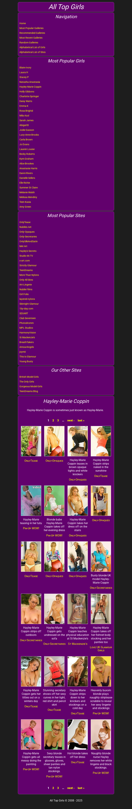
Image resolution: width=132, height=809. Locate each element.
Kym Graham (26, 158)
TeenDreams (26, 270)
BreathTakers (26, 342)
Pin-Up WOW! (31, 528)
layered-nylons (27, 299)
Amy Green (25, 206)
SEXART (23, 313)
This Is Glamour (27, 356)
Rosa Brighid (26, 110)
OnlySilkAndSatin (28, 241)
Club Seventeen (27, 318)
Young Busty (26, 361)
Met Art (23, 246)
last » (81, 420)
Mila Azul (24, 115)
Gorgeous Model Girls (30, 386)
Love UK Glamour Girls (101, 649)
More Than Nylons (29, 275)
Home (22, 23)
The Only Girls (26, 381)
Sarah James (26, 120)
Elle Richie (24, 182)
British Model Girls (29, 376)
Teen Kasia (25, 202)
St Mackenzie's (27, 337)
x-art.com (24, 260)
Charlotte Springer (29, 96)
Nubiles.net (25, 227)
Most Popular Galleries (31, 28)
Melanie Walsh (27, 192)
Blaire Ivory (25, 67)
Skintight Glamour (29, 303)
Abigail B (24, 125)
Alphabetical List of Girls (32, 47)
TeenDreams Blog (28, 391)
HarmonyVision (27, 332)
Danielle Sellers (27, 178)
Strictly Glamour (28, 265)
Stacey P (24, 77)
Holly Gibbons (26, 91)
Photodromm (26, 323)
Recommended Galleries (32, 33)
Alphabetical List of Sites (32, 52)
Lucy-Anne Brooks (29, 134)
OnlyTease (24, 222)
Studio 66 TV (26, 255)
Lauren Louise (27, 149)
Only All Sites (26, 279)
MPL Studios (26, 327)
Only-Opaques (27, 231)
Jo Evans (24, 144)
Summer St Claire (28, 187)
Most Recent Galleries (30, 37)
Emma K (23, 106)
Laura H (23, 72)
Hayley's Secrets (27, 251)
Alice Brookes (26, 163)
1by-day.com (26, 308)
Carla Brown (26, 139)
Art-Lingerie (25, 284)
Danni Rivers (26, 173)
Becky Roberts (27, 154)
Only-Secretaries (28, 236)
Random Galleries (28, 42)
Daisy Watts (25, 101)
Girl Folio (24, 294)
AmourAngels (26, 347)
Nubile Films (25, 289)
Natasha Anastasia (29, 82)
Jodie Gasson (26, 130)
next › (70, 420)
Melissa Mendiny (28, 197)
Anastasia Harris (28, 168)
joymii (22, 351)
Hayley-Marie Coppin (30, 86)
